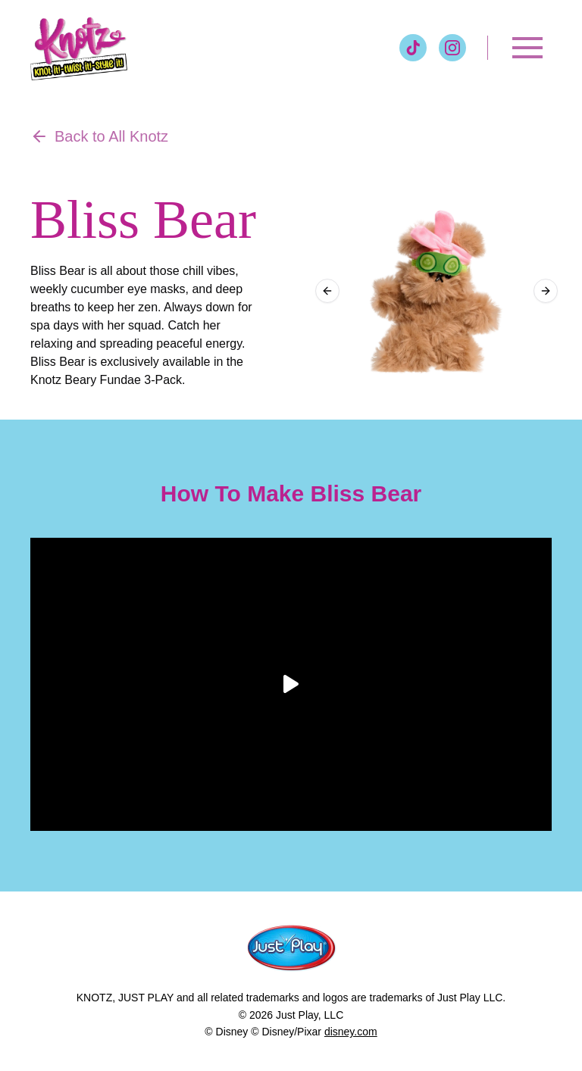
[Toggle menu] (527, 47)
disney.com (350, 1032)
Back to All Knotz (99, 136)
